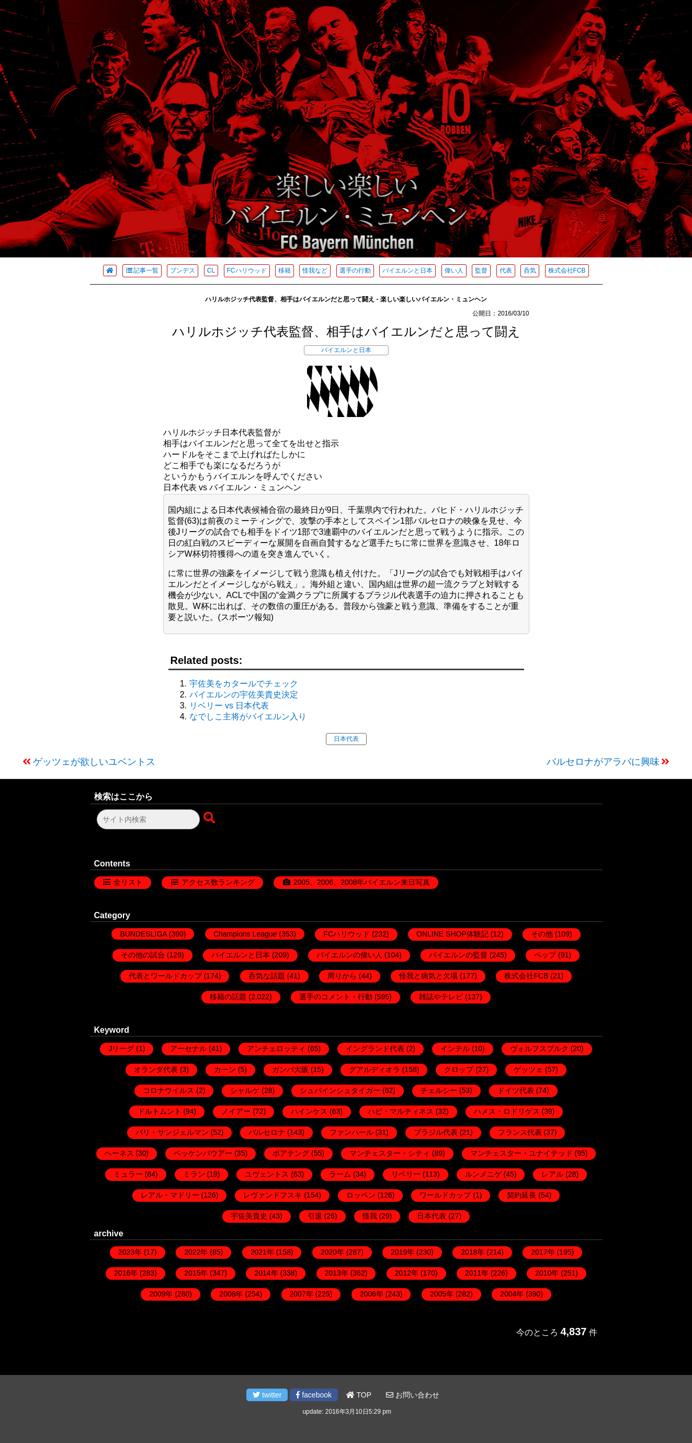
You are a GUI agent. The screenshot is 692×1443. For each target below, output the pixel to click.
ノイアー (236, 1111)
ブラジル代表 (436, 1132)
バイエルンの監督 (458, 955)
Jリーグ (121, 1048)
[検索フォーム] (148, 819)
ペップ (545, 955)
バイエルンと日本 (407, 270)
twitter (267, 1395)
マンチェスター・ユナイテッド (521, 1153)
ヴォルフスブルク (539, 1048)
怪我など (314, 270)
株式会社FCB (567, 270)
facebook (314, 1395)
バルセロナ (266, 1132)
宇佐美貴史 (249, 1216)
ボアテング (291, 1153)
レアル (552, 1174)
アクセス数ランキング (218, 882)
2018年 (472, 1252)
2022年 (196, 1252)
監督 (481, 270)
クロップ (458, 1069)
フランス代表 (520, 1132)
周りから (342, 976)
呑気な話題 (266, 976)
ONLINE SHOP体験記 (452, 934)
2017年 (542, 1252)
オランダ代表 (156, 1069)
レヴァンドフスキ (272, 1195)
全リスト (128, 882)
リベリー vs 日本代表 (229, 705)
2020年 (332, 1252)
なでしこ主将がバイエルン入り (248, 716)
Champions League (245, 934)
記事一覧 (142, 270)
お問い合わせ (412, 1395)
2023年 (130, 1252)
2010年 (547, 1273)
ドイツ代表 (515, 1090)
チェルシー (439, 1090)
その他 (542, 934)
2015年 (196, 1273)
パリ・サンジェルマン (172, 1132)
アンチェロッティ (276, 1048)
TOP (358, 1395)
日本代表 (346, 738)
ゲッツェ (528, 1069)
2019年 (402, 1252)
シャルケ (244, 1090)
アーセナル (188, 1048)
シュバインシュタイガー (340, 1090)
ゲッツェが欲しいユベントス (94, 762)
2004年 (512, 1294)
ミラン (194, 1174)
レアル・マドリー (170, 1195)
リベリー (406, 1174)
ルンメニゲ (483, 1174)
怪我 (369, 1216)
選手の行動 (355, 270)
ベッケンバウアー (203, 1153)
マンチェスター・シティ (389, 1153)
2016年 (126, 1273)
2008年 (231, 1294)
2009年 (161, 1294)
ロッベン (361, 1195)
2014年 (266, 1273)
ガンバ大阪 (290, 1069)
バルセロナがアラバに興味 (603, 762)
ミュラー (128, 1174)
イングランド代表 (375, 1048)
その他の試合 (143, 955)
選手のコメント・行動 (335, 997)
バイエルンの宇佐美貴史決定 (243, 694)
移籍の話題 (228, 997)
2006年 (371, 1294)
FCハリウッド (247, 270)
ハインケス (309, 1111)
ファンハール (351, 1132)
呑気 (530, 270)
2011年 (477, 1273)
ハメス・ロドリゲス (507, 1111)
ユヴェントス (267, 1174)
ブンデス (182, 270)
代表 (506, 270)
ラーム (340, 1174)
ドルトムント (159, 1111)
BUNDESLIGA (143, 934)
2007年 (301, 1294)
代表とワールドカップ (165, 976)
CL (211, 270)
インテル (455, 1048)
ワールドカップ (445, 1195)
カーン (225, 1069)
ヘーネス (119, 1153)
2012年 (406, 1273)
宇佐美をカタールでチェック (243, 683)
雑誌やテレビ (441, 997)
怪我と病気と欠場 (428, 976)
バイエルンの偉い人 (349, 955)
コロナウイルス (168, 1090)
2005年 (441, 1294)
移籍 (284, 270)
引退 (315, 1216)
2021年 (262, 1252)
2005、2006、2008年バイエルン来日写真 (361, 882)
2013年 (336, 1273)
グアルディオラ (374, 1069)
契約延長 (521, 1195)
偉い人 (454, 270)
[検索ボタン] (210, 818)
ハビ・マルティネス (401, 1111)
